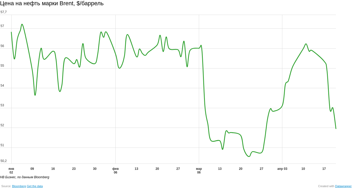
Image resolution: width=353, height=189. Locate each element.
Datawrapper (343, 186)
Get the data (35, 186)
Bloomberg (19, 186)
